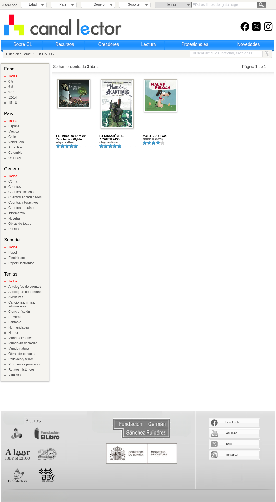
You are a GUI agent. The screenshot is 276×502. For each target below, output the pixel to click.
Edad (33, 4)
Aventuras (15, 297)
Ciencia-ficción (19, 312)
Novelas (14, 218)
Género (98, 4)
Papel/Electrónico (21, 263)
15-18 (12, 103)
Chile (12, 137)
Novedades (248, 44)
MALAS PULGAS (155, 136)
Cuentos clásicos (21, 192)
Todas (12, 76)
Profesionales (194, 44)
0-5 (10, 82)
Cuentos (14, 187)
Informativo (16, 213)
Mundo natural (19, 348)
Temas (171, 4)
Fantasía (14, 322)
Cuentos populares (22, 208)
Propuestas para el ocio (25, 364)
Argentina (15, 147)
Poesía (13, 229)
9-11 (11, 92)
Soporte (134, 4)
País (62, 4)
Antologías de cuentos (24, 287)
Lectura (148, 44)
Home (26, 54)
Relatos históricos (21, 370)
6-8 (10, 87)
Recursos (64, 44)
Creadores (108, 44)
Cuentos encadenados (25, 197)
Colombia (15, 153)
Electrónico (16, 258)
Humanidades (18, 327)
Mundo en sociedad (22, 343)
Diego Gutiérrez (65, 142)
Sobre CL (22, 44)
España (14, 126)
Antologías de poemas (24, 292)
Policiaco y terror (20, 359)
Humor (13, 333)
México (13, 131)
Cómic (13, 181)
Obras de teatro (19, 224)
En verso (14, 317)
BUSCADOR (44, 54)
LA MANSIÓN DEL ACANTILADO (112, 137)
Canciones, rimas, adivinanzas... (21, 304)
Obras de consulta (21, 354)
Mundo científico (20, 338)
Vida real (14, 375)
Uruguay (14, 158)
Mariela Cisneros (153, 139)
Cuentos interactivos (23, 203)
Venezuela (16, 142)
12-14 (12, 97)
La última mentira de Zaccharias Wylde (71, 137)
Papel (12, 252)
